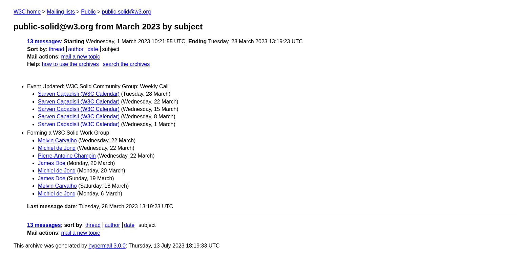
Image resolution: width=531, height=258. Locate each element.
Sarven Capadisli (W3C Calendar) (79, 94)
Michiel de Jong (57, 148)
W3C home (27, 12)
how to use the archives (70, 64)
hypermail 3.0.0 (106, 246)
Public (88, 12)
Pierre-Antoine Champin (67, 156)
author (75, 49)
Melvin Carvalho (57, 140)
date (92, 49)
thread (56, 49)
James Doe (51, 163)
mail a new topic (80, 57)
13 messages (44, 41)
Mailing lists (61, 12)
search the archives (126, 64)
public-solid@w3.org (126, 12)
